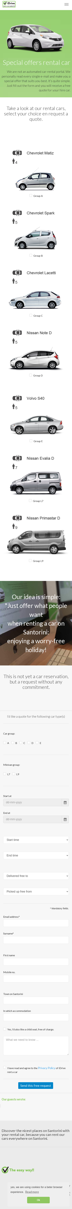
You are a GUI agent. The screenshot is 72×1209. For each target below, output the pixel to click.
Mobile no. (9, 972)
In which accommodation (17, 1010)
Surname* (8, 933)
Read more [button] (32, 1192)
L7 (8, 774)
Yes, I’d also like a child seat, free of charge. (30, 1029)
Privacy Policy (46, 1068)
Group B (38, 255)
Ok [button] (38, 1200)
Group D (38, 375)
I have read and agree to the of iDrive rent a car (36, 1069)
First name (9, 955)
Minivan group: (11, 764)
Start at (7, 795)
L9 (17, 774)
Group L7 (38, 500)
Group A (38, 195)
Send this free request (35, 1085)
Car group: (9, 733)
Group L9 (38, 560)
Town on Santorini (13, 993)
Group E (38, 441)
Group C (38, 315)
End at (6, 812)
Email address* (11, 916)
